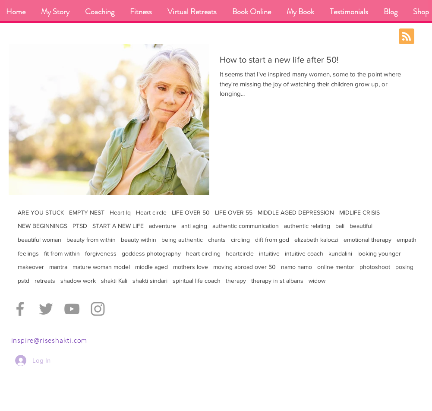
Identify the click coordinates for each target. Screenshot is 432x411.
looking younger (379, 253)
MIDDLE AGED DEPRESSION (296, 212)
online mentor (335, 266)
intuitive (269, 253)
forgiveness (101, 253)
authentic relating (307, 225)
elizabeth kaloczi (316, 239)
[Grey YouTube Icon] (72, 309)
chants (217, 239)
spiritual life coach (197, 280)
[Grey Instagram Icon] (97, 309)
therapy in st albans (277, 280)
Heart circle (151, 212)
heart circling (203, 253)
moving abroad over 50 (244, 266)
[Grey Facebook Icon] (20, 309)
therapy (236, 280)
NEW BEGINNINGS (42, 225)
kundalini (340, 253)
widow (317, 280)
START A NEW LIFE (118, 225)
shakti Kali (114, 280)
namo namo (296, 266)
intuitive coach (304, 253)
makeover (31, 266)
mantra (58, 266)
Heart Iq (120, 212)
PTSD (80, 225)
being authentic (182, 239)
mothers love (190, 266)
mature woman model (101, 266)
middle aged (151, 266)
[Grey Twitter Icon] (46, 309)
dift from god (272, 239)
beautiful (361, 225)
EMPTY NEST (86, 212)
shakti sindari (149, 280)
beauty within (138, 239)
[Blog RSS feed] (406, 36)
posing (404, 266)
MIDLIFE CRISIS (359, 212)
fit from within (62, 253)
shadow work (78, 280)
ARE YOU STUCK (41, 212)
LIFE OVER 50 (191, 212)
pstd (23, 280)
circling (240, 239)
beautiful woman (39, 239)
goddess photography (151, 253)
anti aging (194, 225)
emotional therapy (367, 239)
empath (406, 239)
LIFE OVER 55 (233, 212)
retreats (45, 280)
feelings (28, 253)
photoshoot (374, 266)
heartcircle (240, 253)
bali (339, 225)
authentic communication (245, 225)
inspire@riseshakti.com (49, 340)
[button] (99, 12)
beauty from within (91, 239)
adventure (162, 225)
